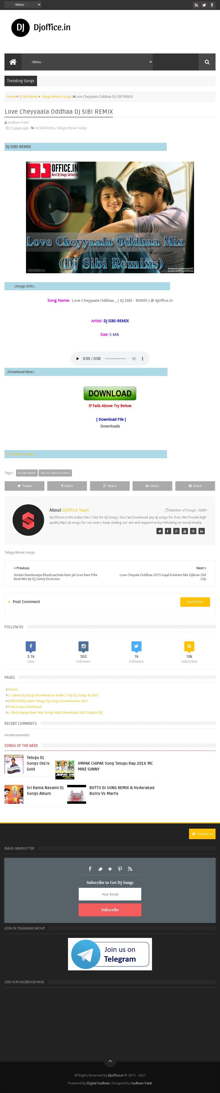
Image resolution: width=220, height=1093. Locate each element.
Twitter (100, 869)
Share (67, 486)
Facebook (90, 869)
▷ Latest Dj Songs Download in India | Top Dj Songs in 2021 (53, 695)
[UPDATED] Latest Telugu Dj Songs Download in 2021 (48, 701)
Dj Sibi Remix (45, 128)
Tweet (25, 486)
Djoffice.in (115, 1075)
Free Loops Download (25, 707)
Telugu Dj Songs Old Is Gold (38, 763)
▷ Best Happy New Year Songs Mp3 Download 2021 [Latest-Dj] (55, 712)
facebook (195, 602)
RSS (129, 869)
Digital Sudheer (98, 1083)
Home (12, 689)
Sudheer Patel (141, 1083)
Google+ (110, 869)
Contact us (202, 834)
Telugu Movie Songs (71, 128)
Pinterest (120, 869)
